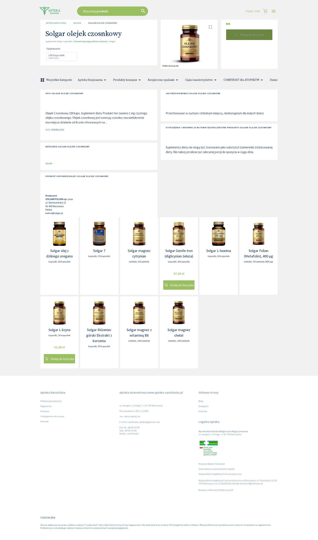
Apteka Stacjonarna (92, 80)
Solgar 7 (99, 250)
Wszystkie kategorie (56, 80)
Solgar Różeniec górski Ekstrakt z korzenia (99, 335)
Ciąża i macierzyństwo (201, 80)
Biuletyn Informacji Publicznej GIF (216, 489)
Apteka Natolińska (56, 23)
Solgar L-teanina (218, 250)
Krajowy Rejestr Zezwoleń (212, 463)
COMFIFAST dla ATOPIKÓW (244, 80)
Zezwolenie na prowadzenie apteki (217, 468)
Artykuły (203, 411)
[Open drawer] (274, 11)
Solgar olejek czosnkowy (103, 23)
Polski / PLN (252, 11)
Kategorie (203, 406)
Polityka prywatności (51, 401)
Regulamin (46, 406)
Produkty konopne (128, 80)
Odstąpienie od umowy (52, 416)
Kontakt (44, 421)
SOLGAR (77, 23)
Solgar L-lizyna (59, 329)
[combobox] (133, 11)
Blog (201, 401)
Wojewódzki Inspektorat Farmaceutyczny (220, 473)
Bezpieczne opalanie (163, 80)
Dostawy (44, 411)
